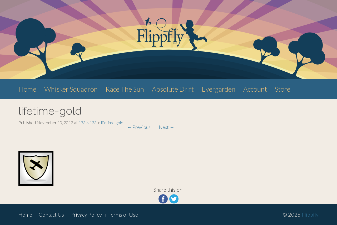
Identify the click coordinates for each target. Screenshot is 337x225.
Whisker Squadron (71, 89)
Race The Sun (125, 89)
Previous (139, 127)
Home (27, 89)
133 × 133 (87, 122)
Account (255, 89)
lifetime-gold (112, 122)
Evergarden (218, 89)
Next (166, 127)
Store (282, 89)
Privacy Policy (86, 214)
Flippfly (310, 214)
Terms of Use (123, 214)
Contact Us (51, 214)
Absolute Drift (173, 89)
